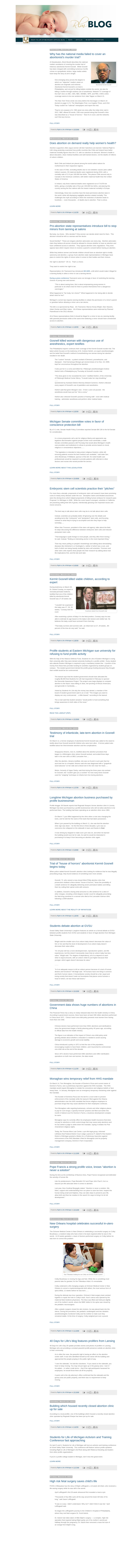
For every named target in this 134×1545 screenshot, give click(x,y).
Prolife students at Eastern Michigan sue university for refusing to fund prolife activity (82, 652)
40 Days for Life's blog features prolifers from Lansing (82, 1340)
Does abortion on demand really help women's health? (83, 143)
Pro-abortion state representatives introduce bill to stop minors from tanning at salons (83, 227)
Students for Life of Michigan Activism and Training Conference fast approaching (80, 1439)
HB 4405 (87, 271)
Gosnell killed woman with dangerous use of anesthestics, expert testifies (76, 342)
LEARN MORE (55, 206)
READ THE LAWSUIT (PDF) (60, 713)
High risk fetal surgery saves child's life (73, 1481)
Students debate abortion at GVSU (71, 925)
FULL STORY (55, 123)
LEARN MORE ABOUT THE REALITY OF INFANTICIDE (70, 910)
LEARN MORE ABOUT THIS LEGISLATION (66, 468)
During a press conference (59, 278)
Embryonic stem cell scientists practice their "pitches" (82, 488)
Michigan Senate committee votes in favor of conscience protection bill (77, 423)
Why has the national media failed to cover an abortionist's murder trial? (77, 55)
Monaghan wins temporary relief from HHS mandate (81, 1078)
